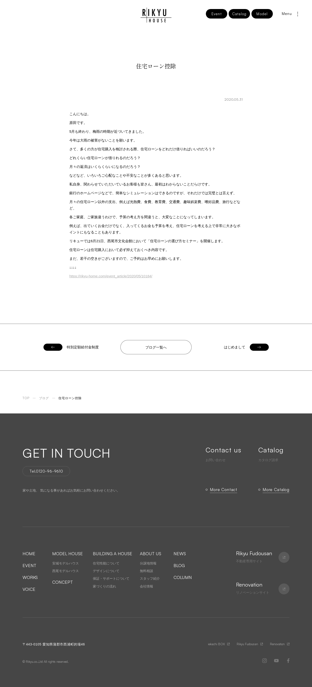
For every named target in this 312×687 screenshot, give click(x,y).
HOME (29, 553)
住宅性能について (106, 563)
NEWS (180, 553)
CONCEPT (62, 582)
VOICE (29, 589)
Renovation (277, 644)
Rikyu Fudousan (247, 644)
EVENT (29, 565)
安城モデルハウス (65, 563)
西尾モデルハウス (65, 571)
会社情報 (146, 586)
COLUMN (183, 577)
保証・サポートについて (111, 578)
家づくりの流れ (104, 586)
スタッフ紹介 (150, 578)
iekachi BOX (216, 644)
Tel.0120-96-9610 (46, 471)
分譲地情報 (148, 563)
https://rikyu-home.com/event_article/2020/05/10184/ (110, 276)
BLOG (179, 565)
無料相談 (146, 571)
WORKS (30, 577)
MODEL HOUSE (67, 553)
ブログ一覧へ (156, 347)
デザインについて (106, 571)
